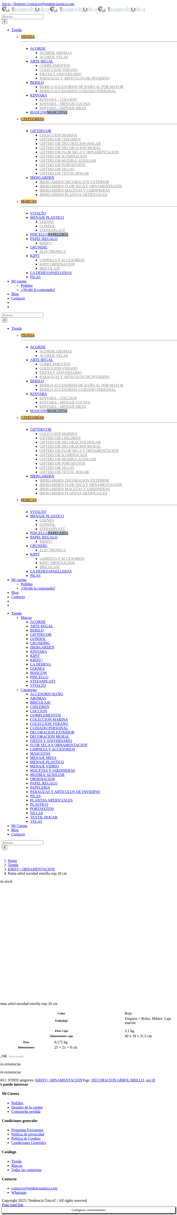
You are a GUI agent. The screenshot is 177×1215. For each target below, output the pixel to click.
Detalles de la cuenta (27, 1107)
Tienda (16, 1161)
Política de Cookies (25, 1138)
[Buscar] (4, 21)
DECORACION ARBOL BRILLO (117, 1080)
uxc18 (150, 1080)
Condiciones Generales (28, 1143)
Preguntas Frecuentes (27, 1130)
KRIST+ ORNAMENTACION (59, 1080)
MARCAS (29, 201)
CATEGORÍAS (32, 119)
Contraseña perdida (25, 1112)
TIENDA (28, 37)
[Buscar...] (23, 16)
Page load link (13, 1205)
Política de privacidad (27, 1134)
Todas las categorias (26, 1170)
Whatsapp (18, 1192)
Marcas (16, 1166)
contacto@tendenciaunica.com (51, 4)
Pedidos (17, 1103)
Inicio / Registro (14, 4)
